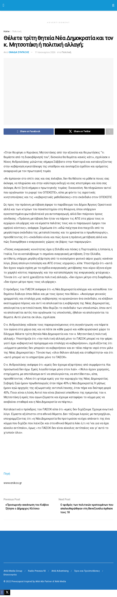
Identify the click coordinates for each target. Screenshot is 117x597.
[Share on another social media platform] (109, 131)
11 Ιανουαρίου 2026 (45, 52)
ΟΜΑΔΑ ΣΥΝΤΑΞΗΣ (19, 52)
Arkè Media (60, 583)
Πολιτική (16, 31)
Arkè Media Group (13, 572)
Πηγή (7, 474)
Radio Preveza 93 (37, 572)
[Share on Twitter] (80, 131)
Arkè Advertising (60, 572)
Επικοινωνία (10, 576)
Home (6, 31)
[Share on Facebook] (29, 131)
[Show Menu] (3, 5)
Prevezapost (17, 583)
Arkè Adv (39, 583)
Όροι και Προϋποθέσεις (87, 572)
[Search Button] (113, 5)
